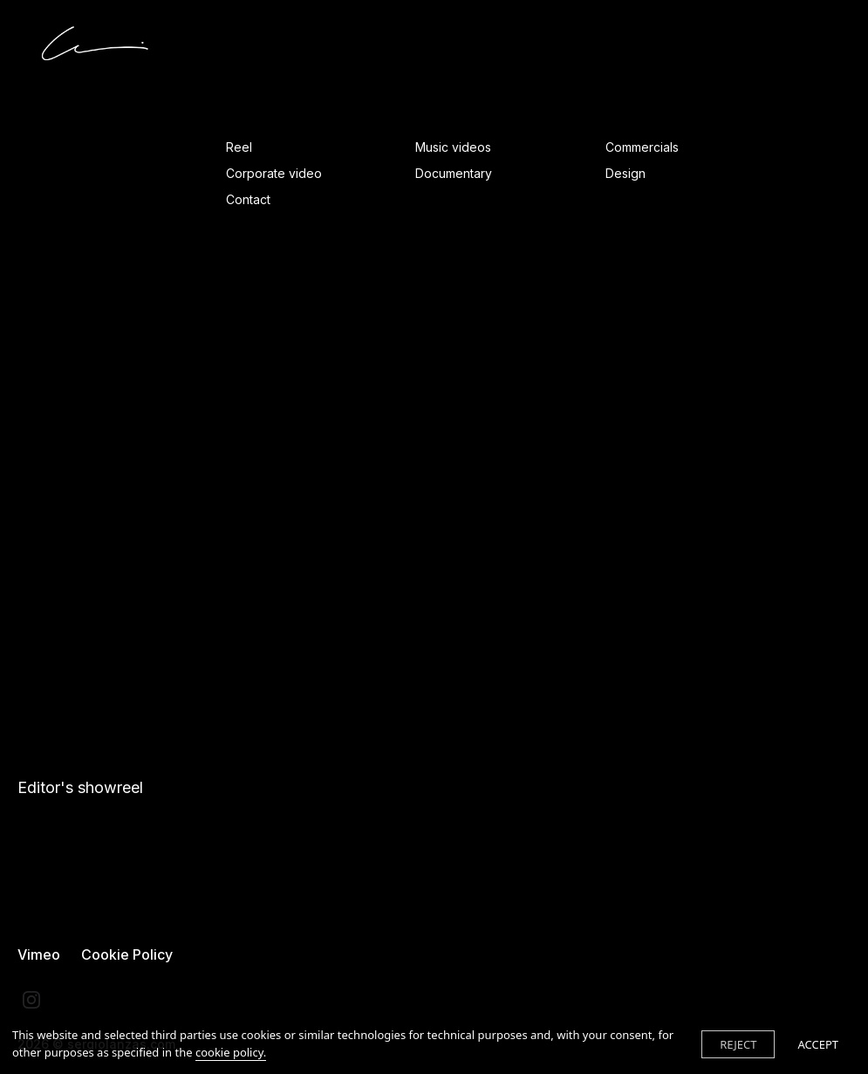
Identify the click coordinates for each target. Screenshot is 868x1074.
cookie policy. (230, 1052)
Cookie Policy (127, 954)
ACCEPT (817, 1044)
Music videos (453, 147)
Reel (239, 147)
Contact (248, 199)
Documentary (453, 173)
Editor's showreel (80, 787)
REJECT (738, 1044)
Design (625, 173)
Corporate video (274, 173)
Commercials (642, 147)
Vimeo (38, 954)
